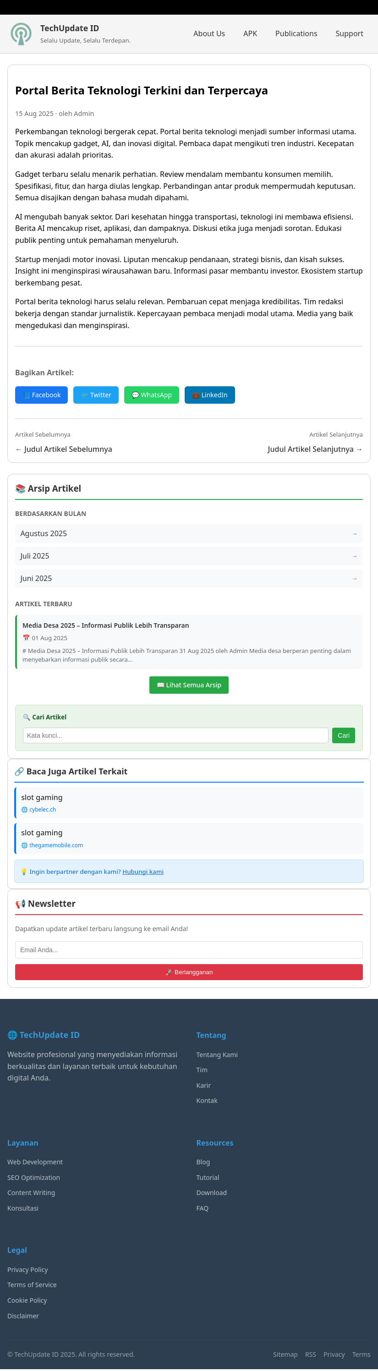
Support (349, 33)
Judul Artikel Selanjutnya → (315, 449)
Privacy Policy (27, 1271)
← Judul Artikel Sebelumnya (63, 449)
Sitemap (285, 1356)
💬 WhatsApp (151, 394)
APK (250, 33)
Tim (202, 1071)
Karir (204, 1087)
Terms (361, 1356)
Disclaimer (23, 1317)
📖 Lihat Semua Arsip (189, 685)
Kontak (207, 1102)
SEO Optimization (33, 1179)
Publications (296, 33)
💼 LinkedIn (210, 394)
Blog (203, 1163)
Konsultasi (22, 1210)
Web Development (35, 1163)
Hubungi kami (143, 873)
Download (212, 1194)
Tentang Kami (217, 1056)
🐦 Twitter (96, 394)
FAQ (203, 1210)
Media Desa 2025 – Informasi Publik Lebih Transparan (105, 626)
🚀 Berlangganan (189, 974)
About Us (209, 33)
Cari (344, 736)
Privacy (334, 1356)
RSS (310, 1356)
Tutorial (208, 1179)
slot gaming (42, 798)
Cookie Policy (27, 1302)
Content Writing (31, 1194)
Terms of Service (32, 1287)
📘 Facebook (41, 394)
